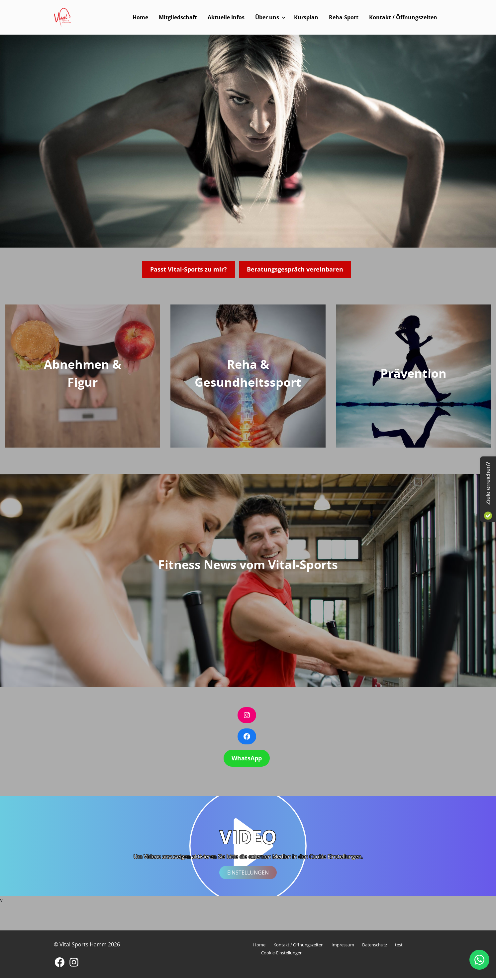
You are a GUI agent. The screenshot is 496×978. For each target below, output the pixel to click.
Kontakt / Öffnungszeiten (403, 17)
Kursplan (306, 17)
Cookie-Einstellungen (282, 953)
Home (140, 17)
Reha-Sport (343, 17)
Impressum (343, 945)
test (399, 945)
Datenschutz (374, 945)
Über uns (267, 17)
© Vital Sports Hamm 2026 (87, 944)
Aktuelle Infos (226, 17)
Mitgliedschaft (178, 17)
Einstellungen (248, 872)
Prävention (413, 373)
